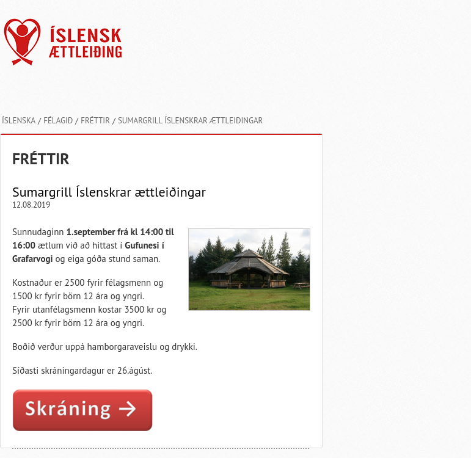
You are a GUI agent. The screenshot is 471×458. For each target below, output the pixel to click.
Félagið (58, 120)
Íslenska (18, 120)
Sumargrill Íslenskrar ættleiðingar (190, 120)
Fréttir (95, 120)
